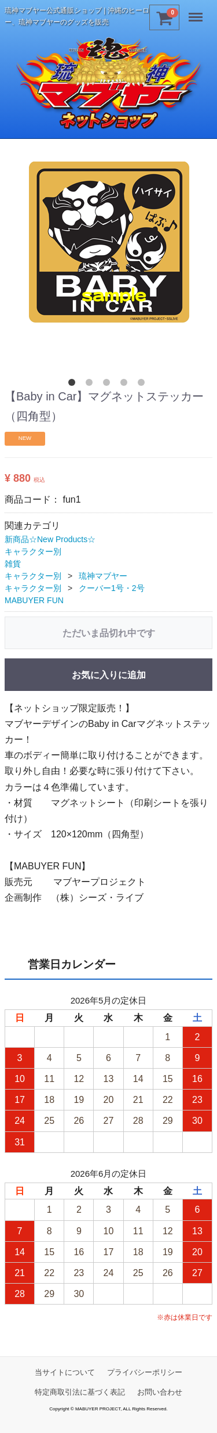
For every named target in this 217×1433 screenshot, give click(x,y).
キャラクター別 (33, 551)
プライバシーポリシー (144, 1372)
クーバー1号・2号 (112, 588)
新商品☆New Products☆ (50, 539)
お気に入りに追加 (109, 675)
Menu (196, 13)
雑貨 (13, 563)
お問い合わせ (159, 1392)
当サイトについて (65, 1372)
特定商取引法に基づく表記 (80, 1392)
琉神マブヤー (103, 576)
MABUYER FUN (34, 600)
